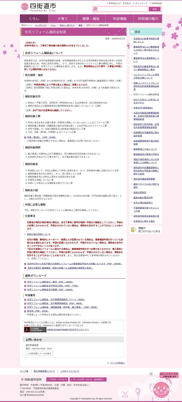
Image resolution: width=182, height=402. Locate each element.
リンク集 (24, 371)
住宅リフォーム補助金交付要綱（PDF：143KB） (50, 289)
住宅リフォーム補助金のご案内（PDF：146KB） (50, 282)
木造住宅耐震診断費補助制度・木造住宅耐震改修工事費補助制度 (146, 116)
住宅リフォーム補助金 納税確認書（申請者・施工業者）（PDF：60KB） (62, 307)
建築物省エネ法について (145, 149)
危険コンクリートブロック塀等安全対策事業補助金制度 (146, 86)
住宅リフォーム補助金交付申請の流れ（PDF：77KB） (53, 286)
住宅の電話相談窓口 (143, 203)
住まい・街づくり (67, 25)
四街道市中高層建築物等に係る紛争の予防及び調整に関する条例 (146, 171)
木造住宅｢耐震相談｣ (143, 108)
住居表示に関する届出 (144, 221)
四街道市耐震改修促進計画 (146, 216)
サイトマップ (141, 3)
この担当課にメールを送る (39, 353)
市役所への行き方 (58, 379)
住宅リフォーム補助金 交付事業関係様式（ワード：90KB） (56, 299)
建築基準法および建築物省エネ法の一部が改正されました (146, 50)
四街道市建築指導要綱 (144, 179)
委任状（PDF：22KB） (38, 311)
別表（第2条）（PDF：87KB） (42, 137)
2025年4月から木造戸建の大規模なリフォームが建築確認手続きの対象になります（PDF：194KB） (74, 264)
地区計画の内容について (38, 234)
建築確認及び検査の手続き (146, 154)
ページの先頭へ (117, 363)
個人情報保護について (44, 371)
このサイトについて (69, 371)
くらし (53, 25)
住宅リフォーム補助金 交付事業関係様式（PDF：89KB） (55, 303)
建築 (80, 25)
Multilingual (157, 3)
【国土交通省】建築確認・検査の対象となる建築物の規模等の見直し (60, 268)
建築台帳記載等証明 (143, 198)
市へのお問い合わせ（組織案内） (89, 379)
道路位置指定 (140, 192)
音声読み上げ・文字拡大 (120, 3)
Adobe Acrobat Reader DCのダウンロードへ (56, 329)
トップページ (40, 25)
